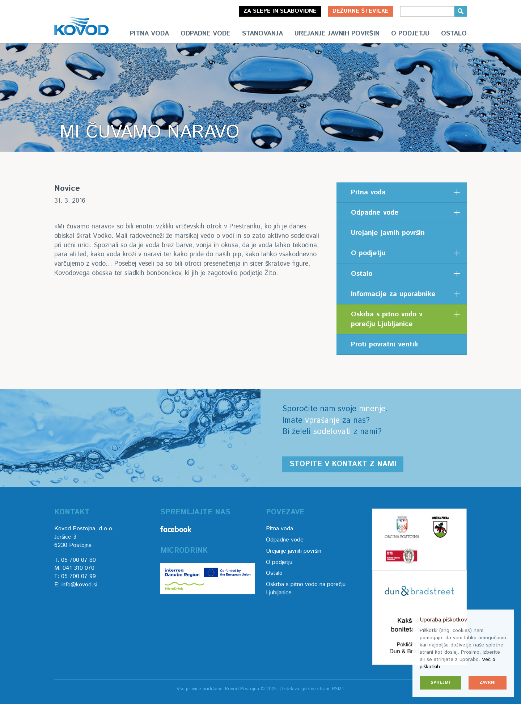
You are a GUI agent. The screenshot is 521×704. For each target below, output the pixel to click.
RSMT (338, 689)
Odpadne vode (205, 33)
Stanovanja (262, 33)
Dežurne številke (360, 11)
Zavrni (487, 682)
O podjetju (410, 33)
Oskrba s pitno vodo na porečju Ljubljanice (306, 588)
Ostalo (454, 33)
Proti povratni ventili (384, 344)
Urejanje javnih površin (337, 33)
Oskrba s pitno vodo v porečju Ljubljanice (386, 319)
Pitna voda (149, 33)
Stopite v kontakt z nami (342, 464)
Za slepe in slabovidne (280, 11)
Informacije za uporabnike (393, 294)
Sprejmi (440, 682)
